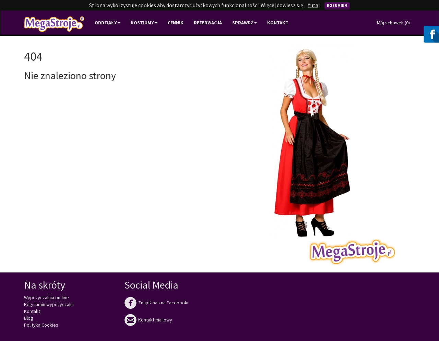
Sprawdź (244, 23)
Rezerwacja (208, 23)
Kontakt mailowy (148, 319)
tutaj (314, 5)
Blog (28, 318)
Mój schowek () (393, 23)
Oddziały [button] (107, 23)
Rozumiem (337, 5)
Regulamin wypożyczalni (49, 304)
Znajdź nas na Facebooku (157, 302)
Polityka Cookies (41, 325)
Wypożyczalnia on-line (46, 297)
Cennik (175, 23)
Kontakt (277, 23)
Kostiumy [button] (144, 23)
